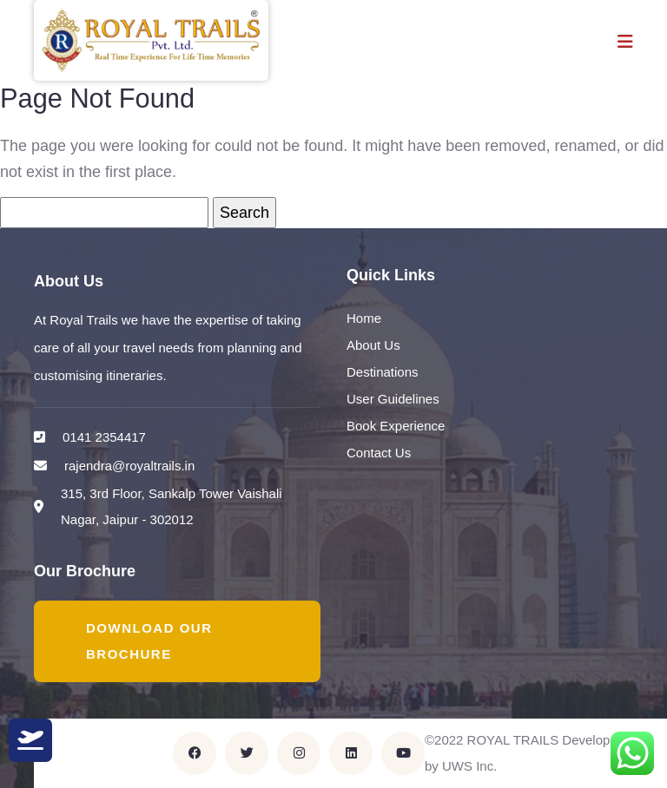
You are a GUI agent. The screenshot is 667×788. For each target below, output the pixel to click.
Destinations (383, 371)
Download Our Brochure (149, 641)
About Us (373, 345)
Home (364, 318)
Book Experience (396, 425)
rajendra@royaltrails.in (129, 465)
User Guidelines (393, 398)
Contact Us (379, 452)
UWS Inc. (469, 765)
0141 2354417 (104, 437)
